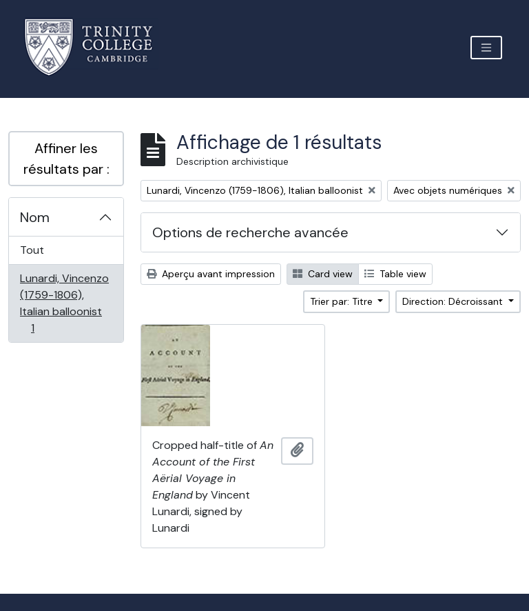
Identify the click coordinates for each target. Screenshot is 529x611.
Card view (323, 274)
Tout (32, 250)
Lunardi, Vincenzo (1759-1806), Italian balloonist (64, 303)
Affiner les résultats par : (66, 158)
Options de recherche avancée (250, 232)
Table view (395, 274)
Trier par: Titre (342, 301)
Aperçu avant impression (211, 274)
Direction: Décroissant (454, 301)
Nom (35, 217)
